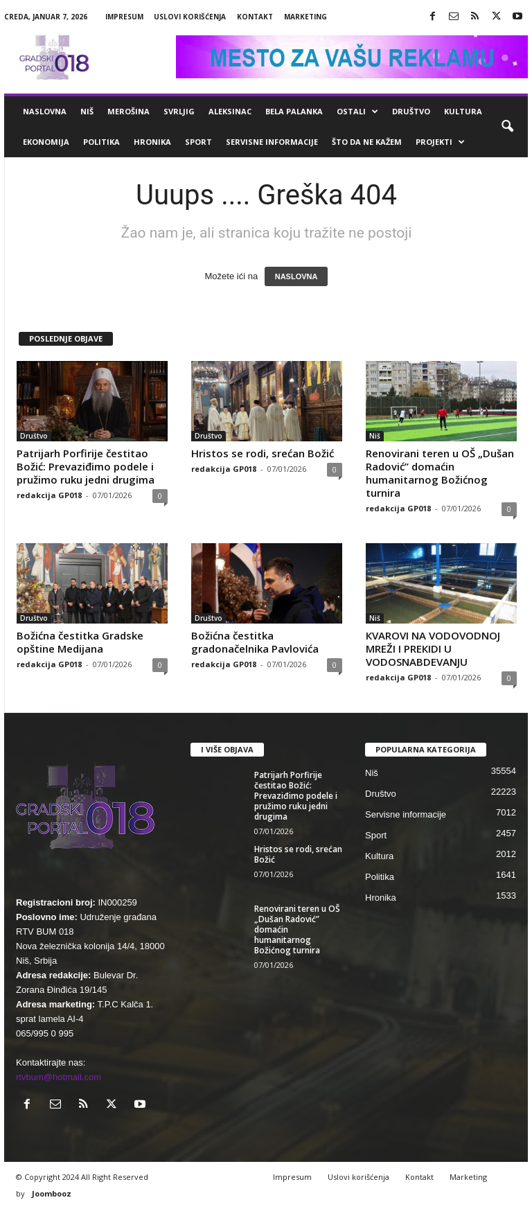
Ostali (357, 111)
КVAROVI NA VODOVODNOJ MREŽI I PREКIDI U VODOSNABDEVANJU (433, 648)
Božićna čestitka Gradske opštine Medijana (80, 641)
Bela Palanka (294, 111)
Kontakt (255, 16)
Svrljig (179, 111)
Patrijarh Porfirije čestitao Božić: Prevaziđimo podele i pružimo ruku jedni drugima (85, 466)
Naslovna (44, 111)
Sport (198, 141)
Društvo (411, 111)
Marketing (305, 16)
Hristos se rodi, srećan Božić (262, 453)
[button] (507, 127)
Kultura (463, 111)
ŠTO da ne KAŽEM (367, 141)
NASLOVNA (296, 276)
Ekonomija (46, 141)
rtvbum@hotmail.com (58, 1077)
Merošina (128, 111)
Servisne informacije (272, 141)
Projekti (440, 142)
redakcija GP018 (49, 495)
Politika (101, 141)
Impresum (124, 16)
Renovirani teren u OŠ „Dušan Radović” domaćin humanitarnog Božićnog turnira (440, 473)
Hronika (152, 141)
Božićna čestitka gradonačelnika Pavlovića (255, 641)
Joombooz (51, 1193)
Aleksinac (230, 111)
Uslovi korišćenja (190, 16)
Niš (87, 111)
